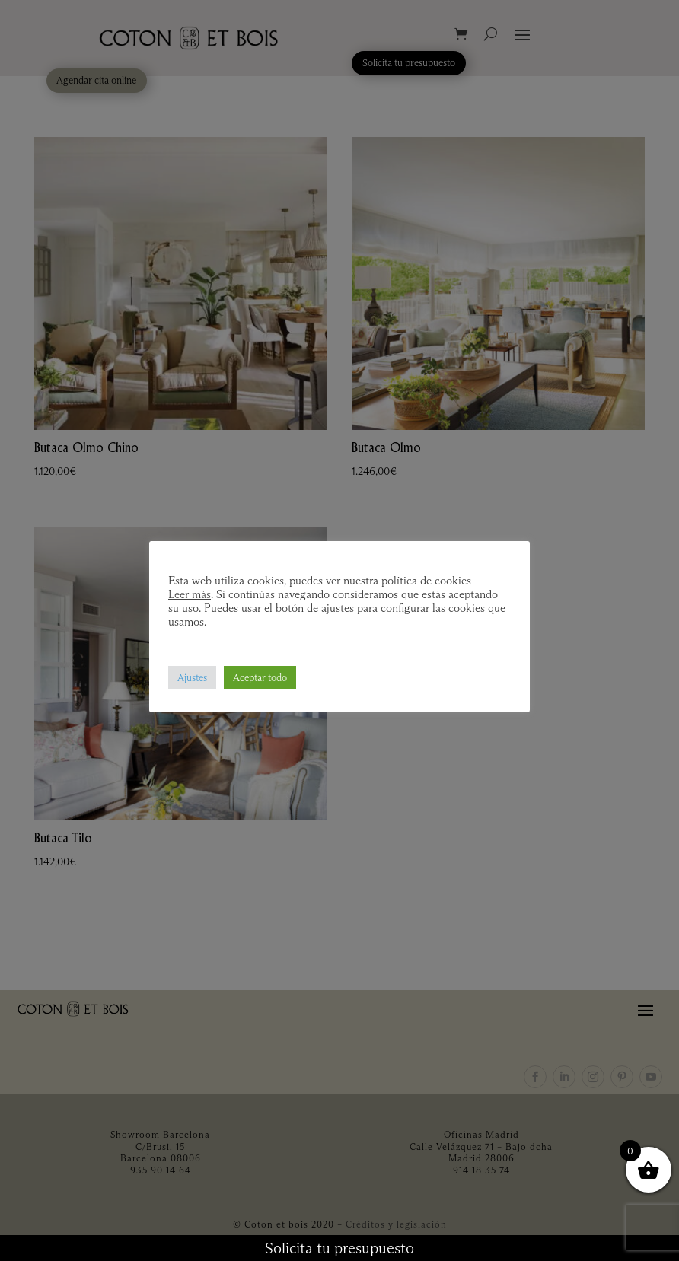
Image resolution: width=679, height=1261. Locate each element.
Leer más (189, 594)
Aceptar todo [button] (260, 677)
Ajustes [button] (192, 677)
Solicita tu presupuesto (339, 1248)
